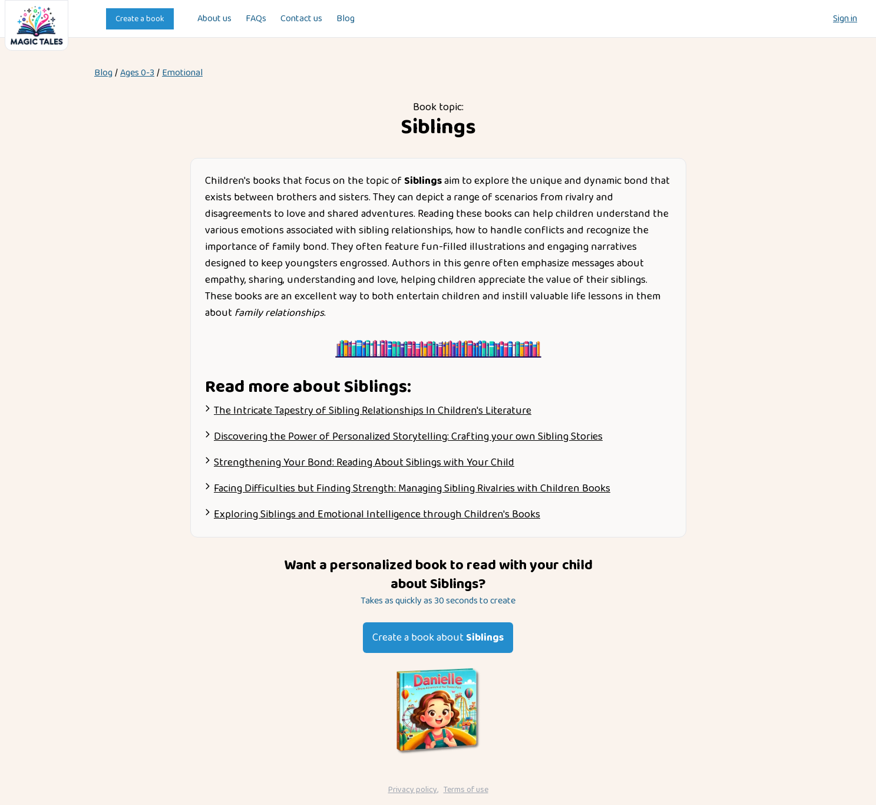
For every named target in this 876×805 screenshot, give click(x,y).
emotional (182, 73)
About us (214, 19)
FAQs (256, 19)
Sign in (845, 19)
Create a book (139, 18)
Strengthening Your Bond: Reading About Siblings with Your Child (364, 462)
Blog (345, 19)
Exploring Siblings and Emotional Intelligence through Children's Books (377, 514)
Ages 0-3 (137, 73)
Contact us (301, 19)
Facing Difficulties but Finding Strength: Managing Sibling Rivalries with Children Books (412, 488)
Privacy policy (412, 790)
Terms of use (466, 790)
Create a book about (438, 637)
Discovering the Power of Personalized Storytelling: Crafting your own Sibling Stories (408, 436)
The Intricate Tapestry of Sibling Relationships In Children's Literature (372, 410)
